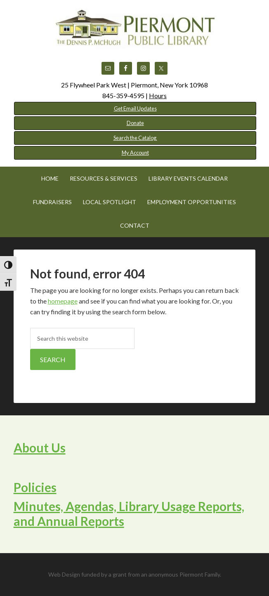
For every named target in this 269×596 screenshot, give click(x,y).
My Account (135, 152)
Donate (135, 123)
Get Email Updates (135, 108)
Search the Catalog (135, 137)
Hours (158, 95)
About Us (40, 447)
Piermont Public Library (134, 28)
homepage (63, 301)
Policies (35, 487)
